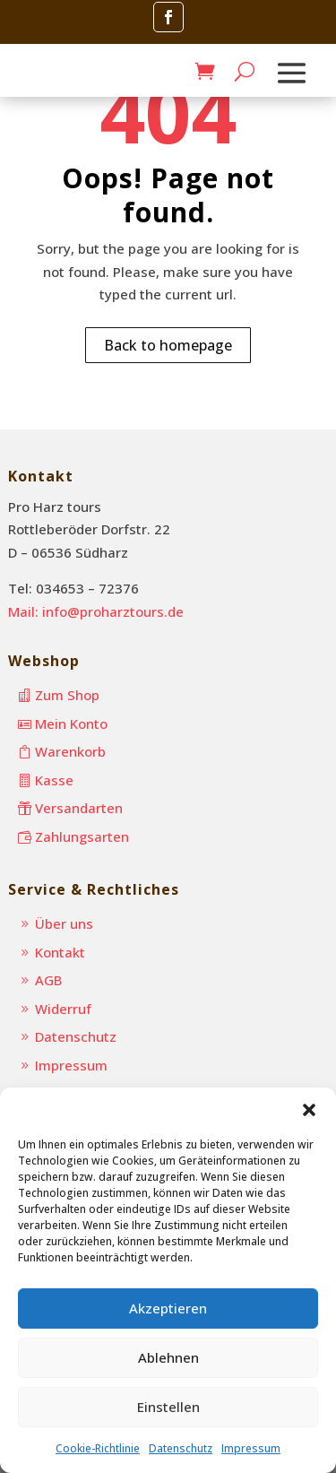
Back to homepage (168, 345)
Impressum (250, 1448)
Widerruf (63, 1009)
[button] (309, 1110)
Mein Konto (71, 723)
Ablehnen (168, 1357)
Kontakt (60, 952)
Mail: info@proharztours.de (96, 611)
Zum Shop (67, 695)
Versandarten (79, 808)
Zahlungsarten (82, 836)
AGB (48, 980)
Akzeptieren (168, 1308)
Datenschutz (180, 1448)
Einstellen (168, 1407)
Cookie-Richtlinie (98, 1448)
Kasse (54, 780)
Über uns (64, 923)
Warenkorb (70, 751)
